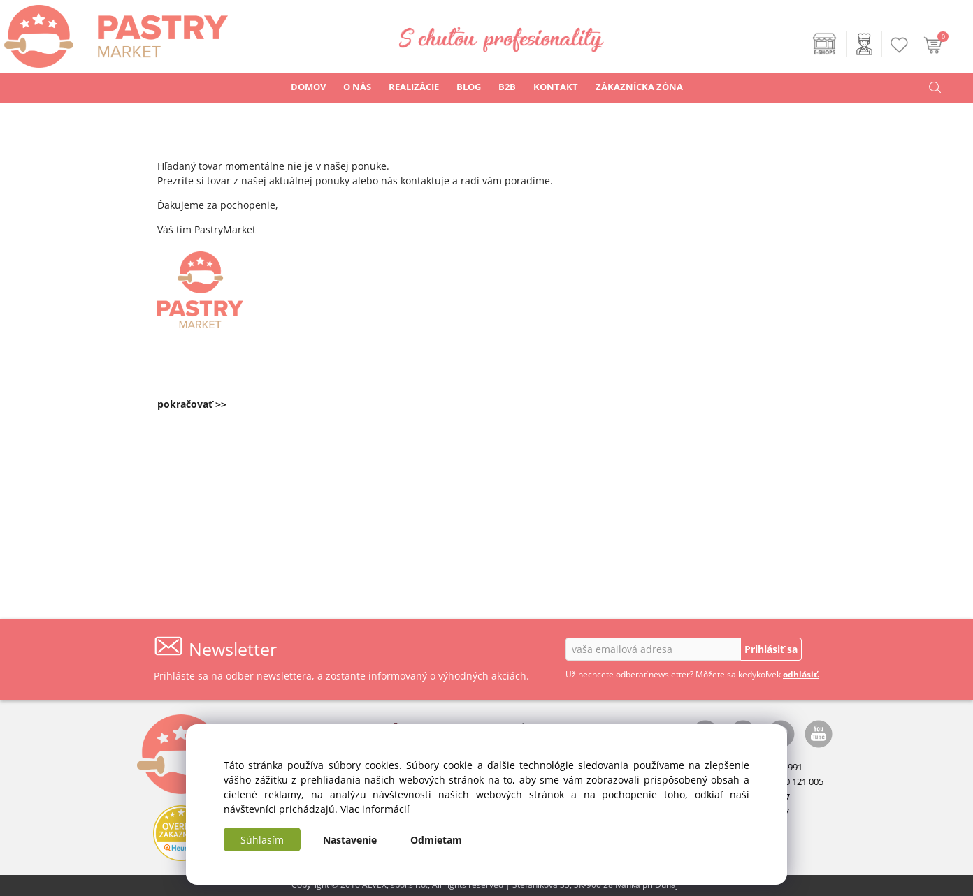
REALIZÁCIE (414, 86)
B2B (507, 86)
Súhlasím (262, 839)
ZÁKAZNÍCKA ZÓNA (639, 86)
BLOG (468, 86)
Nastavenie (350, 839)
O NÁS (357, 86)
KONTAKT (555, 86)
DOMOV (308, 86)
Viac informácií (375, 809)
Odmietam (436, 839)
